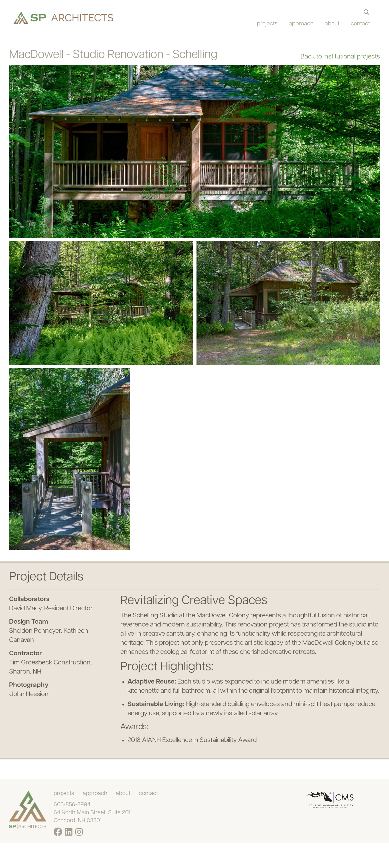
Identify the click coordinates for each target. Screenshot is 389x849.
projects (267, 24)
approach (301, 24)
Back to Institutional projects (340, 57)
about (332, 24)
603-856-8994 (72, 805)
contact (360, 24)
